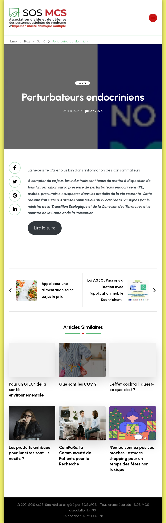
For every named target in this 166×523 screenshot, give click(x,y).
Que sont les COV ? (78, 384)
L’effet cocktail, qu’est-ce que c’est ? (131, 387)
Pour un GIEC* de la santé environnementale (27, 390)
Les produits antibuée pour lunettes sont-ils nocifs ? (29, 453)
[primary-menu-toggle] (153, 18)
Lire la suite (45, 228)
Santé (82, 83)
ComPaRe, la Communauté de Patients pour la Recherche (75, 455)
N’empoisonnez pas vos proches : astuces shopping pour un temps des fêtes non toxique (131, 458)
